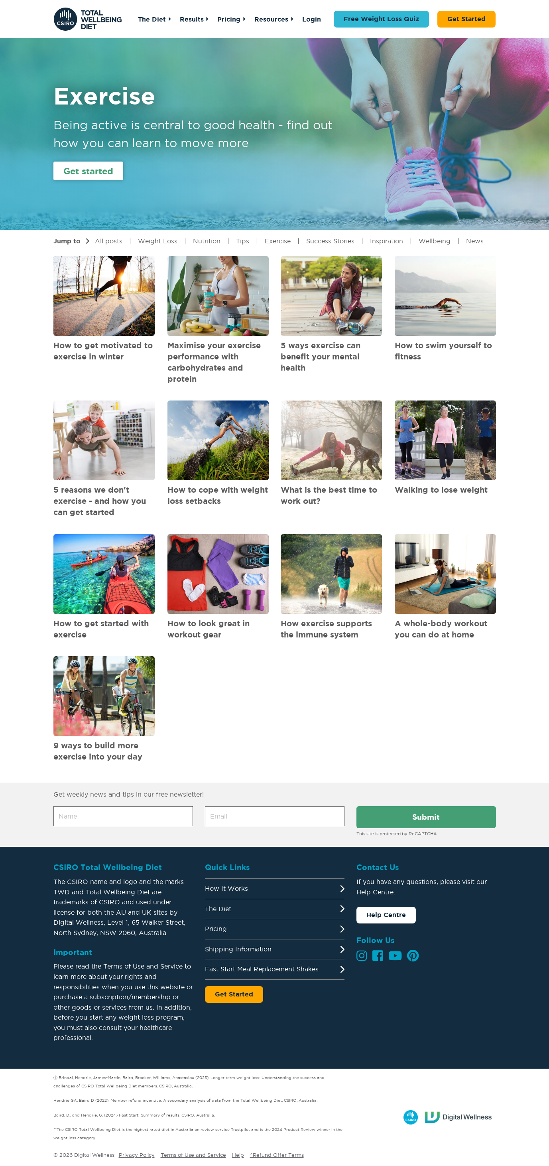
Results (192, 19)
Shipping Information (238, 949)
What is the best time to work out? (329, 495)
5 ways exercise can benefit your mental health (320, 356)
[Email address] (274, 816)
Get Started (466, 18)
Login (311, 19)
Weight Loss (157, 241)
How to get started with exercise (101, 629)
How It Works (226, 888)
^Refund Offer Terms (277, 1155)
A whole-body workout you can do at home (441, 629)
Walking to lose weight (441, 489)
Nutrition (206, 241)
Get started (88, 171)
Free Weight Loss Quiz (381, 18)
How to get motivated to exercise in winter (103, 351)
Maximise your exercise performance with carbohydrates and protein (214, 362)
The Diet (152, 19)
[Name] (123, 816)
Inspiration (386, 241)
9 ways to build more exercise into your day (97, 751)
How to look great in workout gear (208, 629)
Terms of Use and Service (193, 1155)
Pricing (228, 19)
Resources (271, 19)
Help (238, 1155)
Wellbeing (435, 241)
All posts (108, 241)
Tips (242, 241)
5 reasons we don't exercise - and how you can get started (99, 501)
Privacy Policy (137, 1155)
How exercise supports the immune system (326, 629)
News (475, 241)
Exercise (278, 241)
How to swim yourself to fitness (443, 351)
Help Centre (386, 914)
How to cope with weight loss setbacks (217, 495)
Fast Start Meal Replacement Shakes (262, 969)
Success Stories (330, 241)
